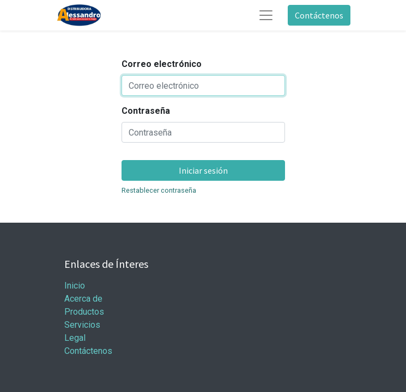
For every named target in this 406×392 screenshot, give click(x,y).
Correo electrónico (162, 64)
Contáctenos (319, 15)
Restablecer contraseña (159, 190)
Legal (75, 338)
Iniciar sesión (203, 170)
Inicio (74, 285)
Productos (84, 312)
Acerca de (83, 298)
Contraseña (146, 111)
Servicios (82, 325)
